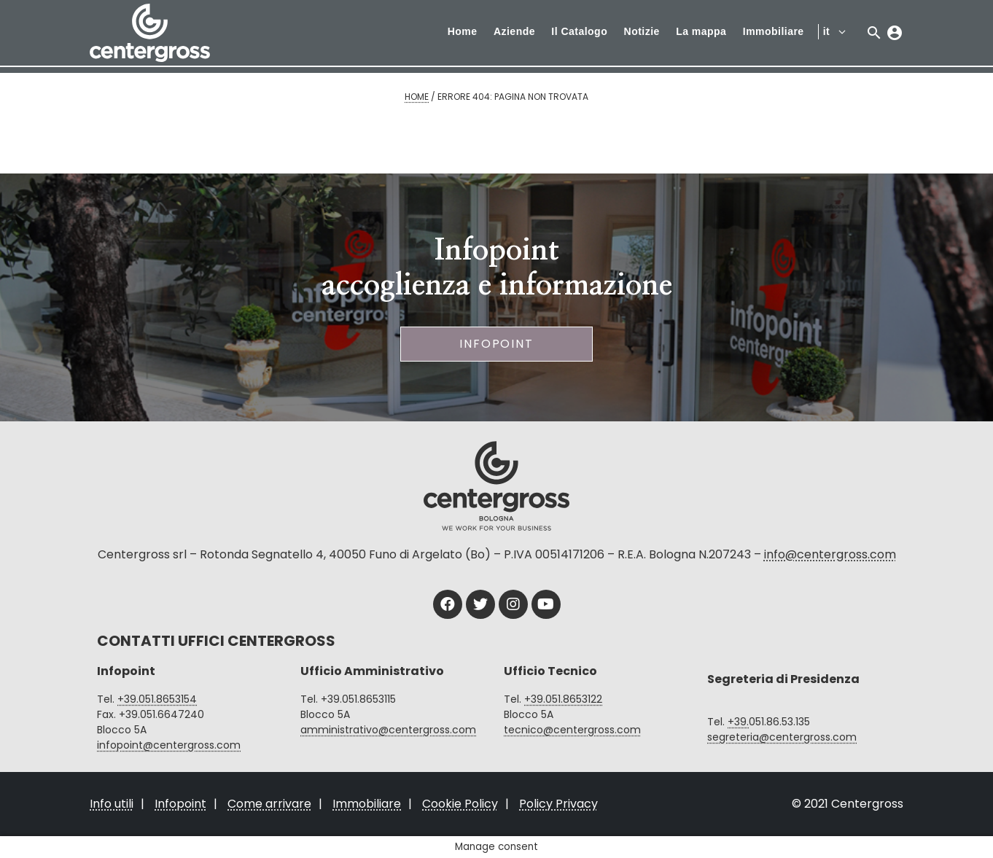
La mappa (701, 31)
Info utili (111, 803)
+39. (738, 721)
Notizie (642, 31)
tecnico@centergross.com (572, 729)
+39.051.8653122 (563, 699)
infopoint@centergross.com (169, 745)
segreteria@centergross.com (782, 737)
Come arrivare (269, 803)
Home (463, 31)
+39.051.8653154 (157, 699)
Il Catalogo (579, 31)
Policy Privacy (558, 803)
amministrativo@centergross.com (388, 729)
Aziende (514, 31)
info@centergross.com (830, 554)
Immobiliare (773, 31)
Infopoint (496, 343)
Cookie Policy (460, 803)
